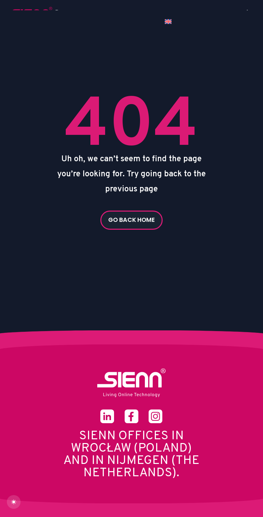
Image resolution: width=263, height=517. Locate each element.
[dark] (14, 502)
